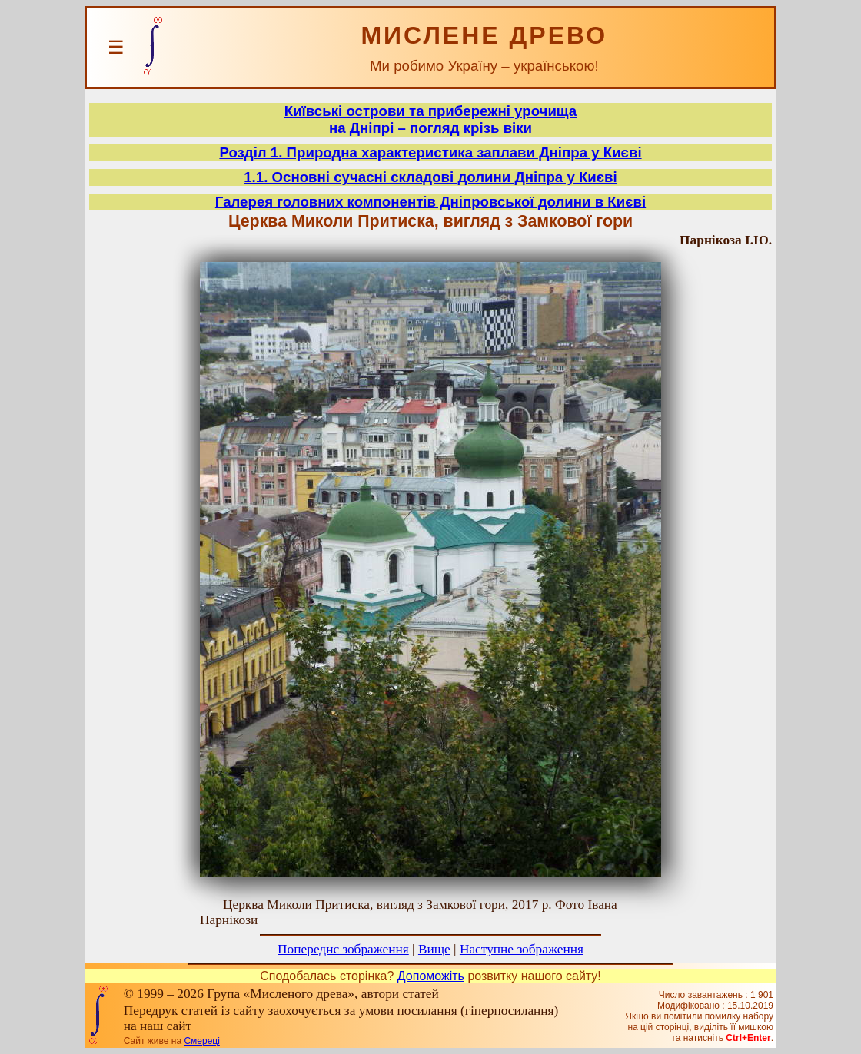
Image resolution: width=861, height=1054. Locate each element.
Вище (434, 949)
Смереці (201, 1041)
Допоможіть (430, 976)
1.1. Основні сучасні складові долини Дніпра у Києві (430, 177)
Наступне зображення (521, 949)
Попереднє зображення (343, 949)
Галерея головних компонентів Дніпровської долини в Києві (430, 202)
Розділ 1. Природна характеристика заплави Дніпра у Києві (430, 152)
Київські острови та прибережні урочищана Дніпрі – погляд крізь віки (430, 119)
